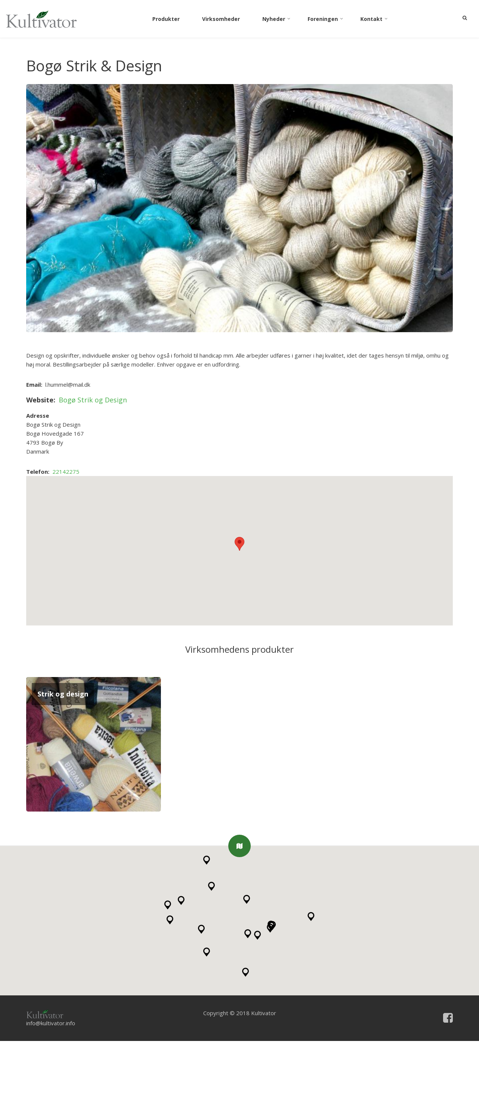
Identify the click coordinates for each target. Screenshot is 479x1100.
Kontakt (374, 20)
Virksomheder (221, 18)
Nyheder (277, 20)
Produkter (166, 18)
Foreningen (326, 20)
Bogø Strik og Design (93, 458)
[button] (239, 905)
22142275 (65, 530)
